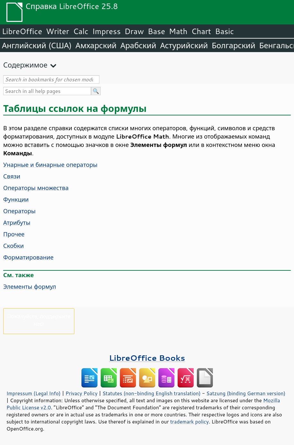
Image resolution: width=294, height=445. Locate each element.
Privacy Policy (81, 393)
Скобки (13, 245)
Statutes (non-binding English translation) (151, 393)
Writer (57, 31)
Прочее (14, 234)
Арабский (138, 45)
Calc (80, 31)
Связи (11, 176)
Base (156, 31)
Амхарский (96, 45)
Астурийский (184, 45)
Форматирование (28, 257)
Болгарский (234, 45)
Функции (16, 199)
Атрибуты (16, 222)
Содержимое (25, 65)
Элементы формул (29, 286)
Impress (106, 31)
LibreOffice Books (147, 357)
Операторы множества (36, 188)
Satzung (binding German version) (246, 393)
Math (178, 31)
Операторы (19, 211)
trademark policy (189, 421)
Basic (224, 31)
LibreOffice (22, 31)
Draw (134, 31)
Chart (201, 31)
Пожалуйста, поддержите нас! (38, 320)
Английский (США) (37, 45)
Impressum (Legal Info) (33, 393)
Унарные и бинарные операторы (50, 164)
